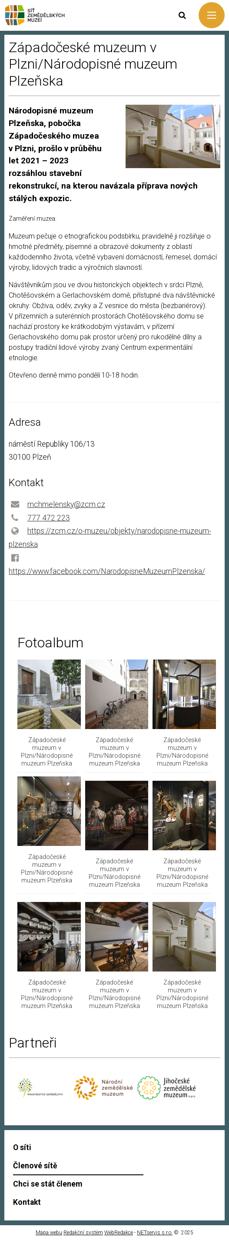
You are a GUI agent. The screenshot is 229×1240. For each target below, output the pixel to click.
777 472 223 (48, 518)
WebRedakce (118, 1233)
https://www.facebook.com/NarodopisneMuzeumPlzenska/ (107, 571)
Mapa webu (49, 1233)
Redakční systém (83, 1233)
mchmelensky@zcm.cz (66, 504)
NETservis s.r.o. (155, 1233)
